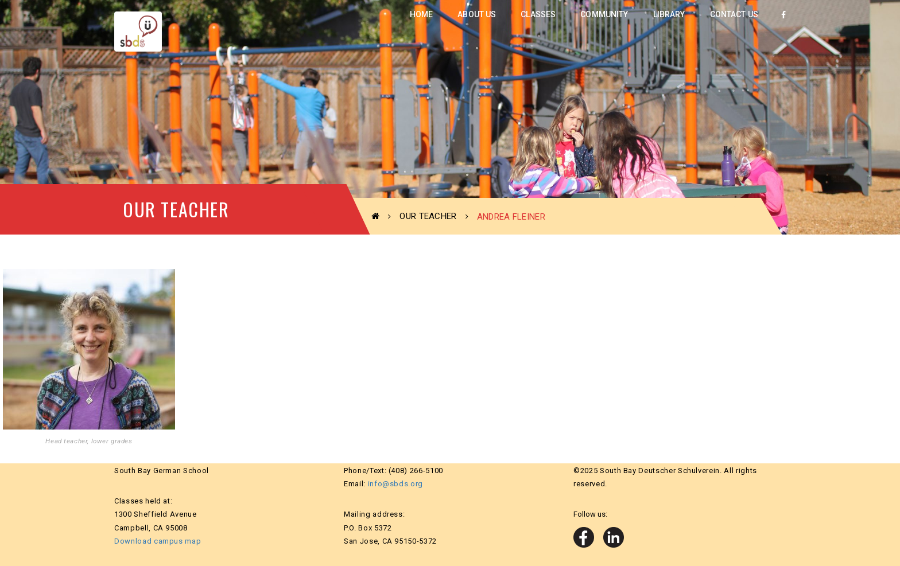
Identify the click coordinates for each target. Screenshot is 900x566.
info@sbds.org (395, 483)
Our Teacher (427, 216)
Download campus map (157, 541)
